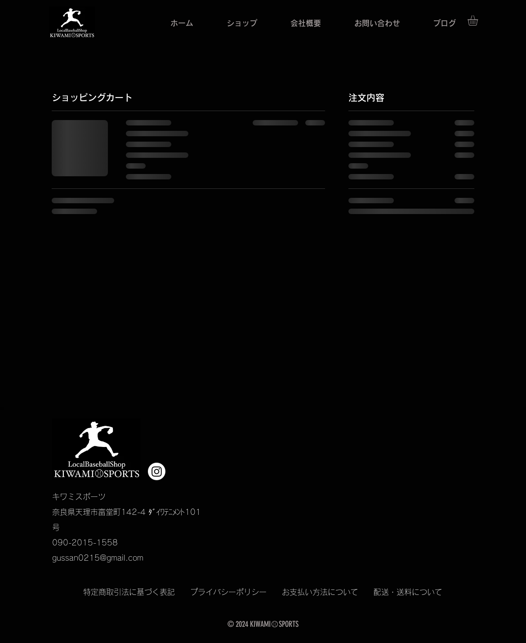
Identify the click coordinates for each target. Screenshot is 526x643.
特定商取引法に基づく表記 (136, 592)
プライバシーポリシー (236, 592)
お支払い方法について (320, 592)
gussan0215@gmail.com (97, 558)
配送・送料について (408, 592)
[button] (479, 20)
